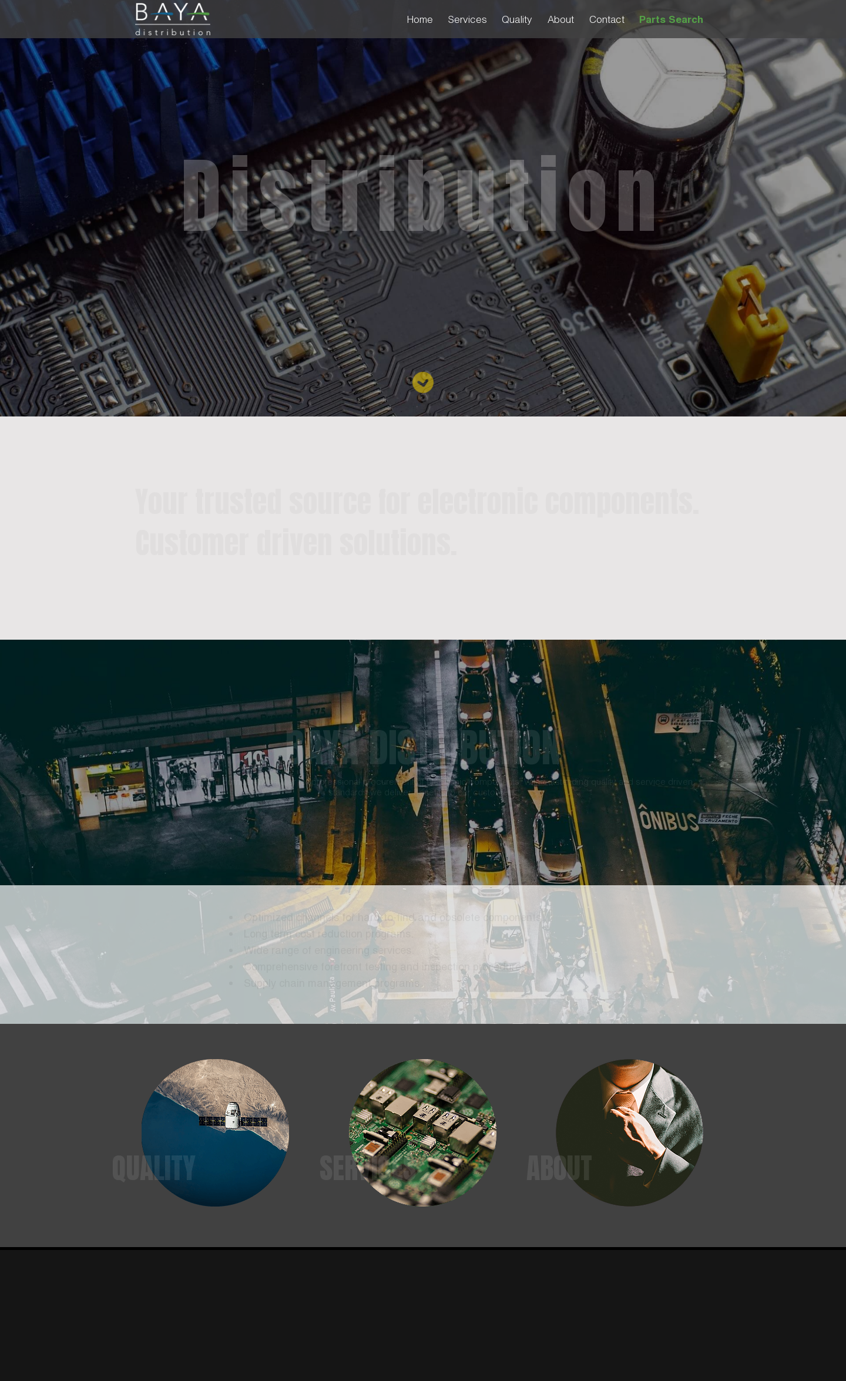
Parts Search (671, 19)
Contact (607, 19)
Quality (517, 19)
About (561, 19)
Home (420, 19)
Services (467, 19)
